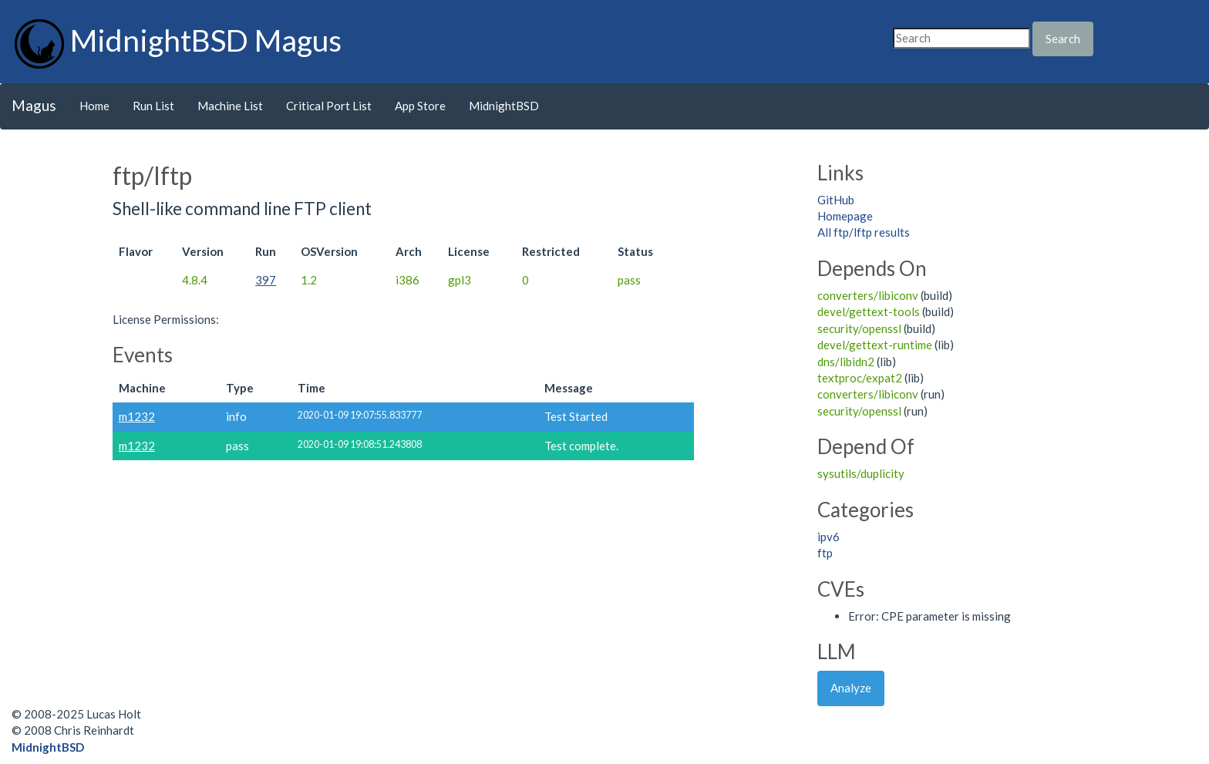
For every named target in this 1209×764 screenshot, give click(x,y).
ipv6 (828, 537)
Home (94, 106)
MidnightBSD (504, 106)
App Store (420, 106)
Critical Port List (329, 106)
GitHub (835, 200)
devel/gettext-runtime (874, 345)
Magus (34, 105)
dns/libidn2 (845, 362)
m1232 (137, 416)
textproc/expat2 (859, 378)
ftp (825, 553)
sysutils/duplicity (860, 473)
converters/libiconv (867, 295)
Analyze (850, 688)
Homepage (845, 216)
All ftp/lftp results (863, 232)
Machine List (230, 106)
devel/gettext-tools (868, 311)
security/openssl (859, 328)
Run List (153, 106)
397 (265, 280)
